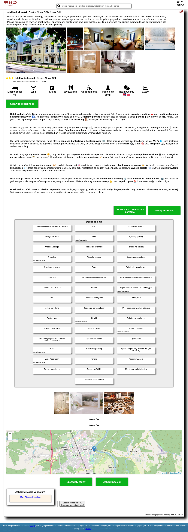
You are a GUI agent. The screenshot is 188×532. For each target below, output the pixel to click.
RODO (88, 529)
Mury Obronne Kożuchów (30, 497)
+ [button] (10, 434)
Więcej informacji (164, 210)
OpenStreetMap (175, 473)
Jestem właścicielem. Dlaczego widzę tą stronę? (72, 504)
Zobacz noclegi (112, 482)
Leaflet (164, 473)
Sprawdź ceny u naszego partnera (130, 210)
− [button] (10, 438)
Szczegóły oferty (76, 482)
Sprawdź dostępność (22, 104)
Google (32, 526)
